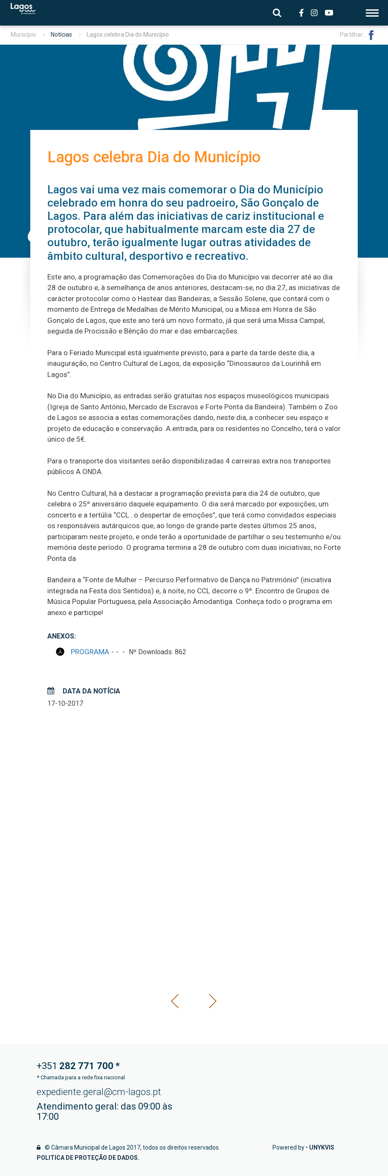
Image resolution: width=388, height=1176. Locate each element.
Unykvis (321, 1147)
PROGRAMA (90, 651)
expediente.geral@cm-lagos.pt (99, 1092)
